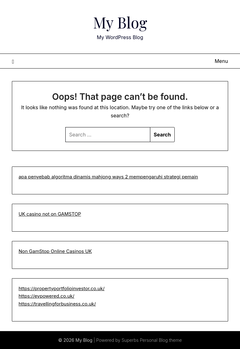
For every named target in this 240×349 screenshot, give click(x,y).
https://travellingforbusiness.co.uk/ (57, 304)
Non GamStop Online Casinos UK (55, 251)
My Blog (120, 22)
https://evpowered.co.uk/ (46, 296)
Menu (221, 61)
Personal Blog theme (161, 340)
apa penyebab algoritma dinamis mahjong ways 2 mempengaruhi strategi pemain (108, 177)
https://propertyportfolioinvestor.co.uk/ (61, 288)
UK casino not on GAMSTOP (49, 214)
